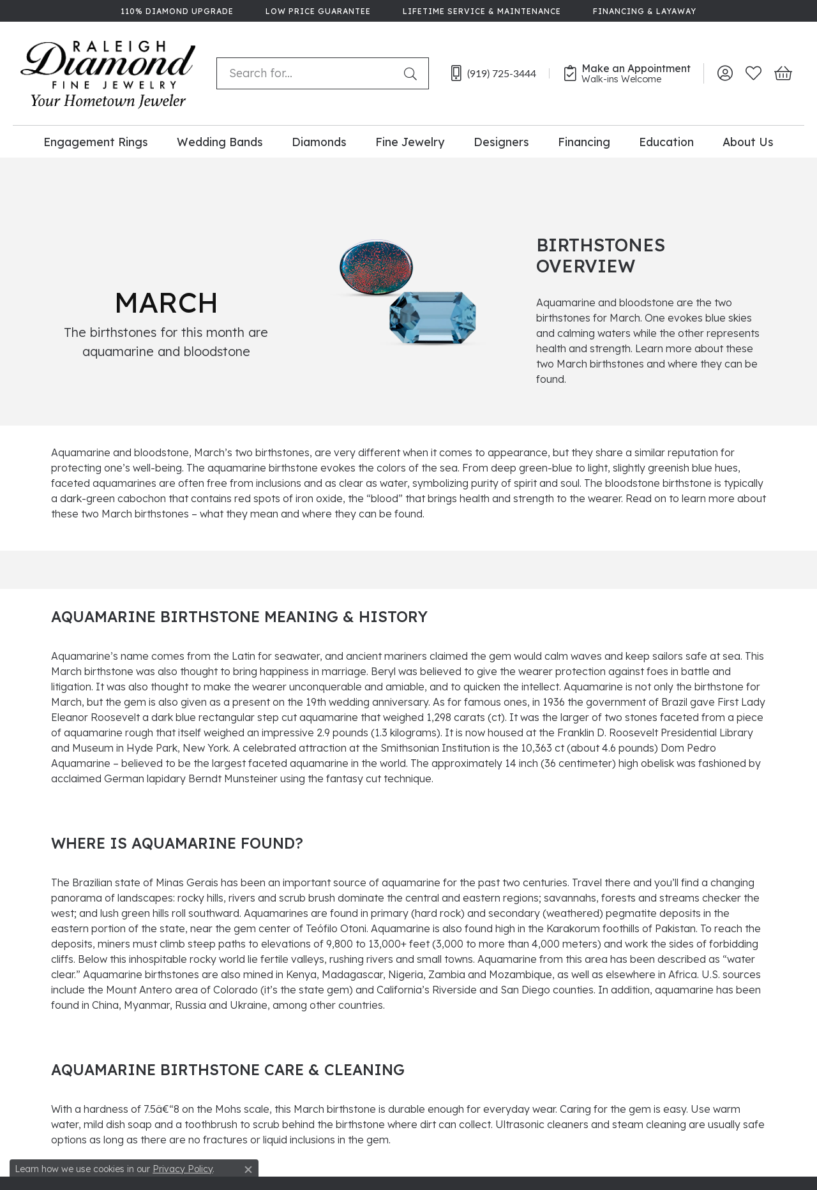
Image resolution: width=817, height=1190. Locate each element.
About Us (748, 142)
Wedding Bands (220, 142)
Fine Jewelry (409, 142)
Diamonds (319, 142)
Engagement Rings (95, 142)
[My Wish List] (753, 73)
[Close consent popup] (248, 1169)
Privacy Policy (183, 1169)
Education (666, 142)
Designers (501, 142)
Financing (584, 142)
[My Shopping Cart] (782, 73)
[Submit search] (413, 73)
